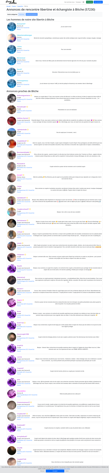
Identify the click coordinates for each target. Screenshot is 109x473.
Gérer (67, 471)
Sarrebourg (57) (21, 270)
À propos (78, 2)
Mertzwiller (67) (21, 167)
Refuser (42, 471)
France (14, 6)
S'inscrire (89, 2)
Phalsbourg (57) (21, 99)
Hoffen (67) (20, 417)
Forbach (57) (20, 201)
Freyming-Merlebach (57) (24, 395)
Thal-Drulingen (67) (22, 281)
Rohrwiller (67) (21, 372)
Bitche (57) (20, 27)
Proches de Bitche (32, 14)
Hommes (21, 14)
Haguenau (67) (21, 111)
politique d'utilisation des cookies (62, 468)
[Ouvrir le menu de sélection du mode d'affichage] (83, 2)
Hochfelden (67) (21, 440)
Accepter (55, 471)
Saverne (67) (20, 122)
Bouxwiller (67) (21, 145)
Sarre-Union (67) (21, 304)
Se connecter (98, 2)
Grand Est (20, 6)
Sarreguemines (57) (22, 190)
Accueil (9, 6)
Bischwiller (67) (21, 326)
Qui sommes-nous (69, 2)
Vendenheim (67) (21, 156)
